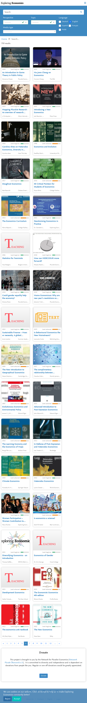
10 (41, 643)
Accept (17, 699)
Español (65, 26)
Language (63, 18)
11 (46, 643)
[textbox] (29, 31)
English (75, 22)
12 (50, 643)
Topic (33, 18)
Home (4, 39)
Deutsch (65, 22)
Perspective (8, 18)
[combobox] (29, 31)
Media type (8, 28)
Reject (7, 699)
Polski (64, 29)
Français (75, 26)
